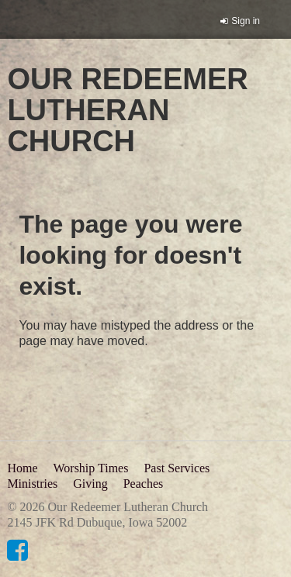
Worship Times (90, 468)
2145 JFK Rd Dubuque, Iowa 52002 (97, 522)
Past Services (177, 468)
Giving (90, 483)
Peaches (143, 483)
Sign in (245, 21)
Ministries (32, 483)
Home (22, 468)
